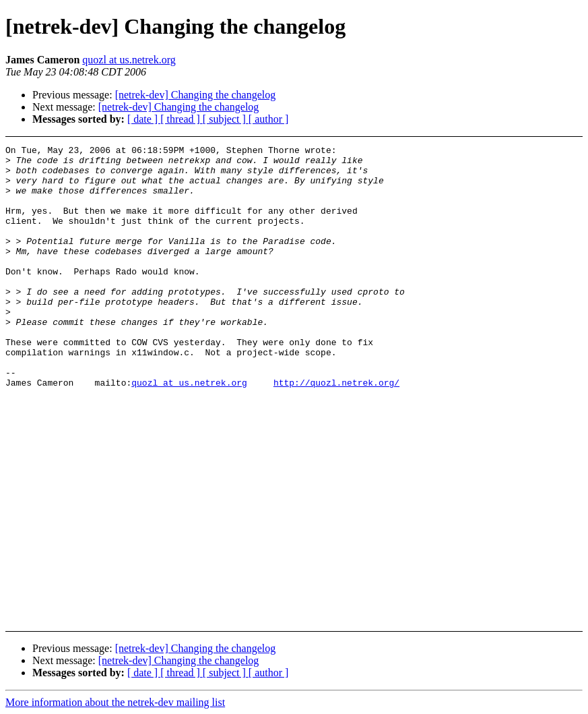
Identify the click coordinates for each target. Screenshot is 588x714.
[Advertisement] (538, 179)
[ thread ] (181, 119)
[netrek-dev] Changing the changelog (195, 94)
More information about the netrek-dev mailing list (115, 702)
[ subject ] (226, 119)
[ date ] (143, 119)
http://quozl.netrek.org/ (336, 431)
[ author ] (269, 119)
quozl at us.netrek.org (128, 59)
